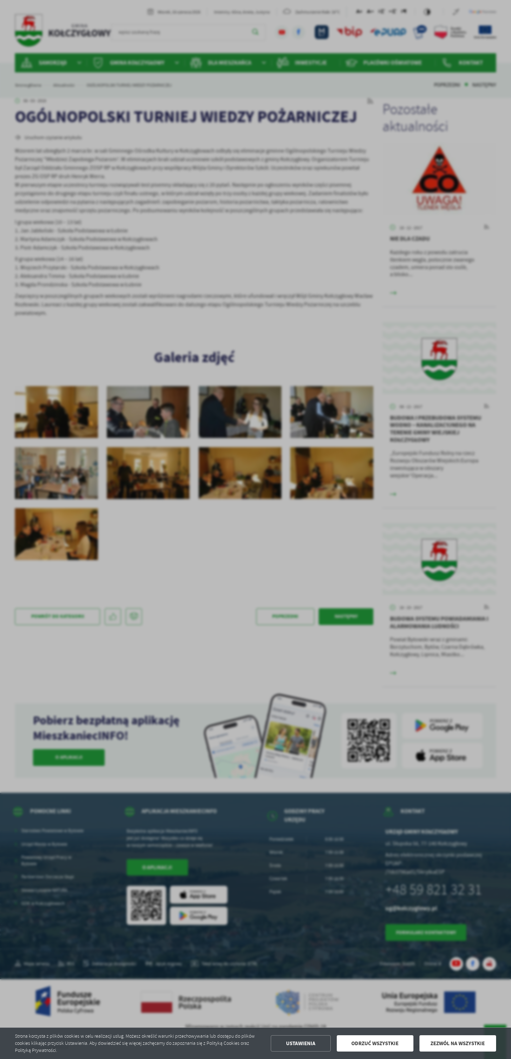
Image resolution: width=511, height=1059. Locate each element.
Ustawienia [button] (300, 1043)
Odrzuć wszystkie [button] (375, 1043)
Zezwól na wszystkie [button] (457, 1043)
